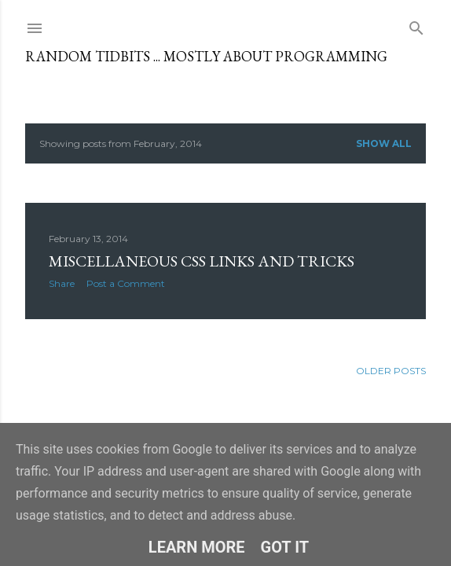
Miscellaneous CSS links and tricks (201, 261)
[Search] (416, 24)
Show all (384, 143)
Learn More (196, 547)
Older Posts (391, 371)
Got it (285, 547)
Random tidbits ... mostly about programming (206, 56)
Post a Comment (125, 283)
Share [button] (62, 283)
